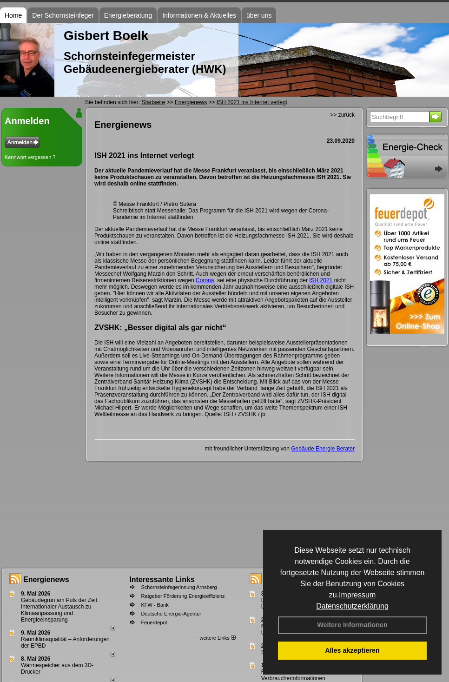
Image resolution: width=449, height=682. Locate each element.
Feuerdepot (154, 622)
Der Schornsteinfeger (62, 15)
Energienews (46, 579)
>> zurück (342, 115)
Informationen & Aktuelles (199, 15)
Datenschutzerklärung (352, 606)
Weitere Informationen (352, 625)
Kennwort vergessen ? (30, 157)
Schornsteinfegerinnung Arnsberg (179, 587)
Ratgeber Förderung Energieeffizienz (182, 596)
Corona (205, 280)
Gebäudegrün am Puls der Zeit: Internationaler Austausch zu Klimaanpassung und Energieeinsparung (60, 610)
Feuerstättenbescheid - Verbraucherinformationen (293, 675)
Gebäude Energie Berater (323, 448)
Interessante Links (162, 579)
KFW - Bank (154, 605)
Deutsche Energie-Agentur (171, 613)
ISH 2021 (320, 280)
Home (13, 15)
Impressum (357, 595)
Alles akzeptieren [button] (352, 650)
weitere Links (217, 638)
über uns (258, 15)
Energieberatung (128, 15)
